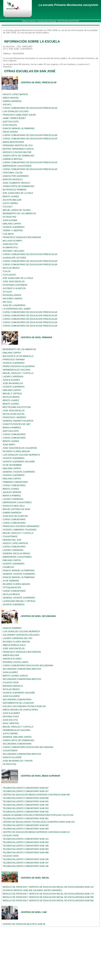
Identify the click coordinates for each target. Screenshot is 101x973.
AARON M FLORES (12, 659)
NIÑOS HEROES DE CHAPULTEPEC (20, 710)
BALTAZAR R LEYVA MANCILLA (18, 356)
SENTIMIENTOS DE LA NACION (18, 703)
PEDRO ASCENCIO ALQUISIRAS (19, 366)
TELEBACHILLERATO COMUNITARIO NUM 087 (26, 788)
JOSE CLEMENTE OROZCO (16, 183)
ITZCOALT (8, 207)
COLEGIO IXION (11, 682)
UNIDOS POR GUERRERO (16, 176)
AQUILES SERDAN (12, 492)
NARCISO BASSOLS (13, 179)
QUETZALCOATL (11, 122)
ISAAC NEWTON (11, 723)
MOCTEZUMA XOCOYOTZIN (17, 407)
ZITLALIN (7, 292)
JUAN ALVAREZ (10, 672)
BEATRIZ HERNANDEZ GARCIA (18, 149)
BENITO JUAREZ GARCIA (15, 676)
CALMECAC (8, 567)
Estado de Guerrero (29, 21)
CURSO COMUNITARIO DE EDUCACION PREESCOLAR (30, 108)
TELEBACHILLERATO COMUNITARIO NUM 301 (26, 818)
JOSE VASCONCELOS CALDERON (20, 448)
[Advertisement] (50, 953)
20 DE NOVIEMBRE (12, 465)
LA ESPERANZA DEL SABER (17, 309)
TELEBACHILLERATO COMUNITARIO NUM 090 (26, 798)
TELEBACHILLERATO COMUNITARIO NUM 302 (26, 812)
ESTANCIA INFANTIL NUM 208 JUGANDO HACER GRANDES (32, 890)
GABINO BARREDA (12, 101)
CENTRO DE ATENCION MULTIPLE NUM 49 (24, 924)
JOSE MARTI (9, 445)
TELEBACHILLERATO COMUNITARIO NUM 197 (26, 791)
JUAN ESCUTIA (10, 244)
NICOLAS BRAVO (11, 268)
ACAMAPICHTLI (10, 247)
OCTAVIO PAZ (9, 217)
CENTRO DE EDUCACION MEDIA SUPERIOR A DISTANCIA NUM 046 (36, 795)
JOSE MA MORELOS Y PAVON (17, 761)
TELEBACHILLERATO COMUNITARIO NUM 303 (26, 808)
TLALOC (7, 271)
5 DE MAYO (8, 234)
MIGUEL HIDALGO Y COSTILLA (18, 373)
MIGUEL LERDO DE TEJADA (17, 210)
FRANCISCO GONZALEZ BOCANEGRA (22, 237)
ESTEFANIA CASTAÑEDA (15, 285)
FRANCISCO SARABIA (14, 359)
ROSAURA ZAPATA (12, 295)
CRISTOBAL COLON (12, 173)
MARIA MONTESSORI (13, 142)
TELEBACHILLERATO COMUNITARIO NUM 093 (26, 842)
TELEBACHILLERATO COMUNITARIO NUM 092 (26, 825)
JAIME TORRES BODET (14, 118)
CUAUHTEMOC (10, 536)
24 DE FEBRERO (11, 581)
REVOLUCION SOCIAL (14, 414)
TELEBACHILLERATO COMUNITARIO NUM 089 (26, 829)
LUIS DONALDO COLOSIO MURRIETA (21, 455)
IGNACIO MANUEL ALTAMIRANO (19, 128)
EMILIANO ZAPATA (12, 224)
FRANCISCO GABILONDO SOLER (19, 115)
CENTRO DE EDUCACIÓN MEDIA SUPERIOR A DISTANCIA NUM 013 (36, 832)
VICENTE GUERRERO (13, 227)
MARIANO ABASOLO (13, 686)
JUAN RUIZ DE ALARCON (15, 516)
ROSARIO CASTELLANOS (15, 662)
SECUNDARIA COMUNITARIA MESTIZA (22, 669)
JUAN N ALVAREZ (11, 380)
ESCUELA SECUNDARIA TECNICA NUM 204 (24, 706)
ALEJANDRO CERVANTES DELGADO (21, 635)
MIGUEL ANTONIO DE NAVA (16, 509)
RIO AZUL (7, 302)
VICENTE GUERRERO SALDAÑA (19, 462)
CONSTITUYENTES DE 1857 (17, 424)
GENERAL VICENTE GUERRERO (19, 472)
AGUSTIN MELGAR (12, 200)
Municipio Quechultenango (47, 21)
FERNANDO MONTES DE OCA (18, 145)
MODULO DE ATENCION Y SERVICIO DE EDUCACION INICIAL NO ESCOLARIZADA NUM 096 (48, 897)
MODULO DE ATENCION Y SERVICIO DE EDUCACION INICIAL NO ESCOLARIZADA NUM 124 (48, 887)
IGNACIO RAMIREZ (12, 628)
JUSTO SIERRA (10, 203)
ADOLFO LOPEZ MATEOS (15, 94)
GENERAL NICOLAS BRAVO (16, 553)
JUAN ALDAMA (10, 220)
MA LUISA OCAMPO (12, 241)
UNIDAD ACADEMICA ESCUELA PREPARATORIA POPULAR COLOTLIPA (38, 815)
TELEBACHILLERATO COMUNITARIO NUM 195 (26, 805)
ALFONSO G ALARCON (14, 288)
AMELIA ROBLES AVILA (14, 645)
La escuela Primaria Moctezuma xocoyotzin (68, 5)
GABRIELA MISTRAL (13, 159)
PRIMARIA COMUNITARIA (15, 482)
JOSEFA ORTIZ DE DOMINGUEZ (18, 156)
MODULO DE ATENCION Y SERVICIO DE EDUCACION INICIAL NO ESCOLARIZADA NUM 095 (48, 900)
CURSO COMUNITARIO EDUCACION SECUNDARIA (28, 665)
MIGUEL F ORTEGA (12, 393)
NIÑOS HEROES (11, 98)
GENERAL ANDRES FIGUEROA (18, 421)
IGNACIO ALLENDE (12, 757)
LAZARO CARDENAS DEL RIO (17, 638)
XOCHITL (7, 105)
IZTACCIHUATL (10, 125)
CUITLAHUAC (9, 275)
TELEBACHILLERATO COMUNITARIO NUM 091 (26, 801)
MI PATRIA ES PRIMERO (15, 190)
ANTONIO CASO (11, 716)
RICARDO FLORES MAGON (16, 451)
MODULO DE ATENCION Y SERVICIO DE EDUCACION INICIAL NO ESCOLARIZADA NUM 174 (48, 894)
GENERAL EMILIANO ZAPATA (17, 737)
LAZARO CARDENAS (13, 376)
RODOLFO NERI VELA (14, 506)
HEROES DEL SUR (12, 540)
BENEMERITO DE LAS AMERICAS (19, 213)
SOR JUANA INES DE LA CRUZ (18, 193)
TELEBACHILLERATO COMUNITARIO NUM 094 (26, 849)
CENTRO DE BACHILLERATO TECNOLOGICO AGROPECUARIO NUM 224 (39, 822)
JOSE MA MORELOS (13, 383)
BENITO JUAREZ (11, 196)
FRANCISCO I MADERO (14, 417)
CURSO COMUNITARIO (14, 434)
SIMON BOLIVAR (11, 655)
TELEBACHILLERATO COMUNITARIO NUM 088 (26, 852)
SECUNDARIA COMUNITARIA (17, 699)
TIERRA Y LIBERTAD (13, 230)
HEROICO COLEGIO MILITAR (17, 152)
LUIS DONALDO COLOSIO (16, 111)
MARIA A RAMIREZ (12, 427)
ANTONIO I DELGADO (13, 251)
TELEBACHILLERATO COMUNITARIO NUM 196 (26, 846)
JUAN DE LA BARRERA (14, 305)
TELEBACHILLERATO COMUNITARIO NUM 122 (26, 839)
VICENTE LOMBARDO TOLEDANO (19, 530)
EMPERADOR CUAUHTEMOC (17, 166)
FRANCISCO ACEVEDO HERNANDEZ (21, 526)
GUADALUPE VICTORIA (14, 258)
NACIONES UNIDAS (12, 298)
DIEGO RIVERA (10, 132)
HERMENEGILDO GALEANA (16, 370)
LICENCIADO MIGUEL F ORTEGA (19, 601)
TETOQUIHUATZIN (12, 587)
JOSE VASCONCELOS (14, 281)
